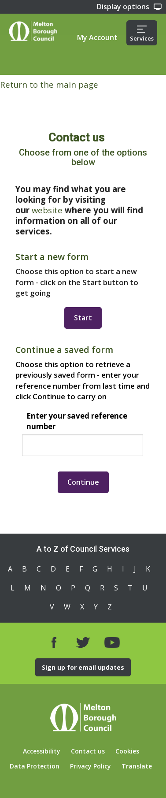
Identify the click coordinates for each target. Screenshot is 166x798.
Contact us (88, 751)
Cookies (127, 751)
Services (142, 34)
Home (33, 31)
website (47, 209)
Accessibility (41, 751)
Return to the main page (49, 84)
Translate (137, 766)
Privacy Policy (90, 766)
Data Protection (34, 766)
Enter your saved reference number (76, 421)
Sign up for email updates (83, 667)
